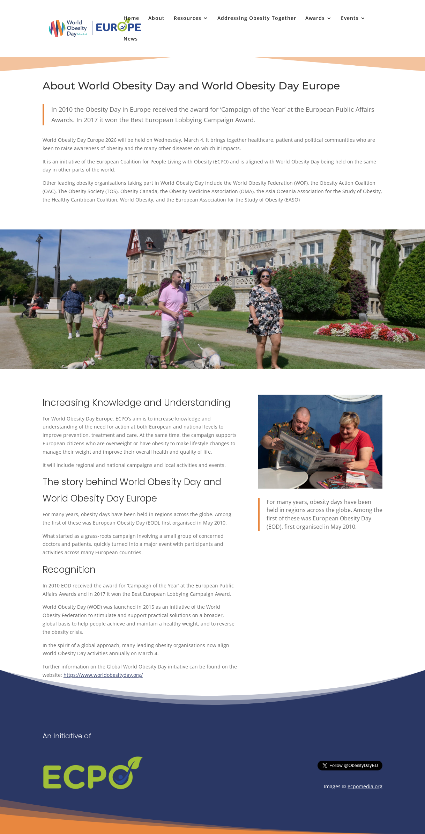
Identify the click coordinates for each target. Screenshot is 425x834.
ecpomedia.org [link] (365, 786)
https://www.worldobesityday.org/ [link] (103, 675)
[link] (99, 27)
